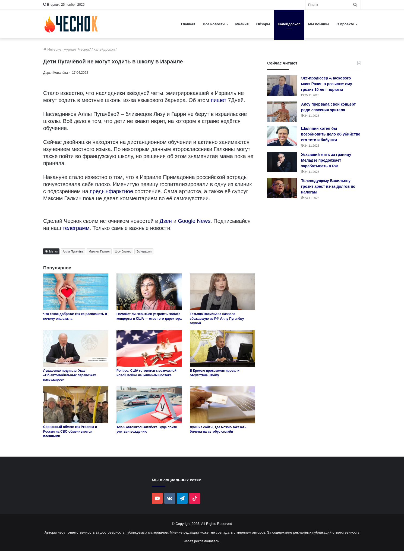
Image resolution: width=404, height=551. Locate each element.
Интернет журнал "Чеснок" (67, 49)
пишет (219, 100)
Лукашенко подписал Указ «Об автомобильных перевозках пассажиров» (69, 375)
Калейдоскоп (289, 24)
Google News (194, 221)
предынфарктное (112, 191)
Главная (188, 24)
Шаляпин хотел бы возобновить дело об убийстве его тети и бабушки (330, 134)
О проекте (345, 24)
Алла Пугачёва (73, 251)
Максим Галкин (99, 251)
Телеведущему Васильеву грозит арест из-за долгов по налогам (328, 186)
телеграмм (76, 228)
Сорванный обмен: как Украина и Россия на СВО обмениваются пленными (70, 431)
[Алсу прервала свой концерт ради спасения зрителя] (282, 111)
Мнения (242, 24)
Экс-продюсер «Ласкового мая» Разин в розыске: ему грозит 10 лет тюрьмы (326, 84)
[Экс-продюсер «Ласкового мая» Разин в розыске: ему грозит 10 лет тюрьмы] (282, 85)
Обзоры (263, 24)
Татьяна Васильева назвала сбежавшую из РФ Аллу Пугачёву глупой (217, 318)
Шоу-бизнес (123, 251)
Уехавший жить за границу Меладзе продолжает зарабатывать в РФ (326, 160)
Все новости (214, 24)
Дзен (166, 221)
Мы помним (318, 24)
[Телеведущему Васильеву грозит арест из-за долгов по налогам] (282, 188)
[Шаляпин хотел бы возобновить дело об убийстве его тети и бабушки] (282, 136)
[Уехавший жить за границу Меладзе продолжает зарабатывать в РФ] (282, 162)
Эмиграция (144, 251)
